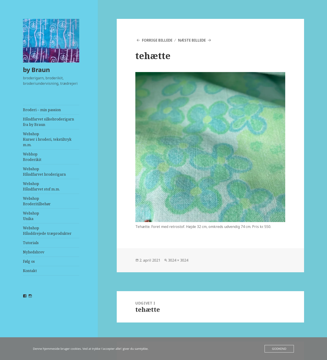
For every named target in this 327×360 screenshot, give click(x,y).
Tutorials (31, 242)
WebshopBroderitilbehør (37, 201)
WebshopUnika (31, 216)
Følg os (29, 261)
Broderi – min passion (42, 109)
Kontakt (30, 270)
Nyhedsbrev (33, 252)
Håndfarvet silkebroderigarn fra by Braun (48, 122)
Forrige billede (157, 40)
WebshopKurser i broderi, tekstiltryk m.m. (47, 139)
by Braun (36, 69)
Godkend (279, 349)
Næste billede (192, 40)
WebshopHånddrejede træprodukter (47, 230)
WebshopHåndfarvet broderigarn (44, 171)
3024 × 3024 (178, 260)
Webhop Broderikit (32, 157)
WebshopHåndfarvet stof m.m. (41, 186)
